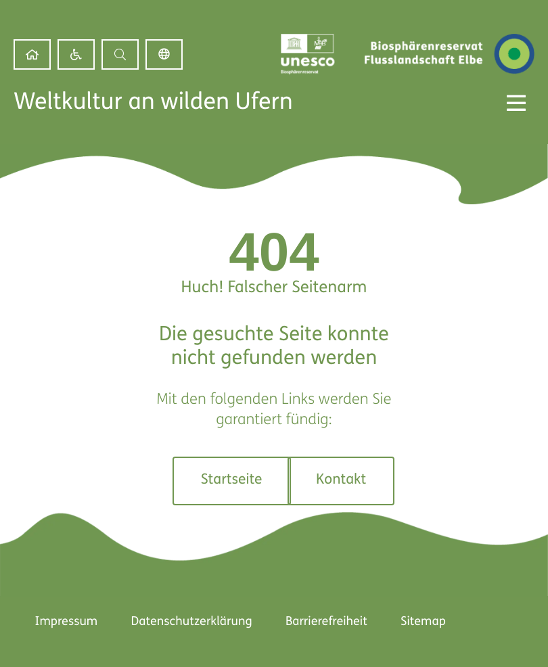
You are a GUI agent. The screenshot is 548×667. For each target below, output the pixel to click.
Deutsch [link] (164, 54)
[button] (120, 54)
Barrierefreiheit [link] (326, 622)
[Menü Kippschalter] (516, 103)
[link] (32, 54)
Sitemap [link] (424, 622)
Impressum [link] (65, 622)
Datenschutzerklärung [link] (191, 622)
